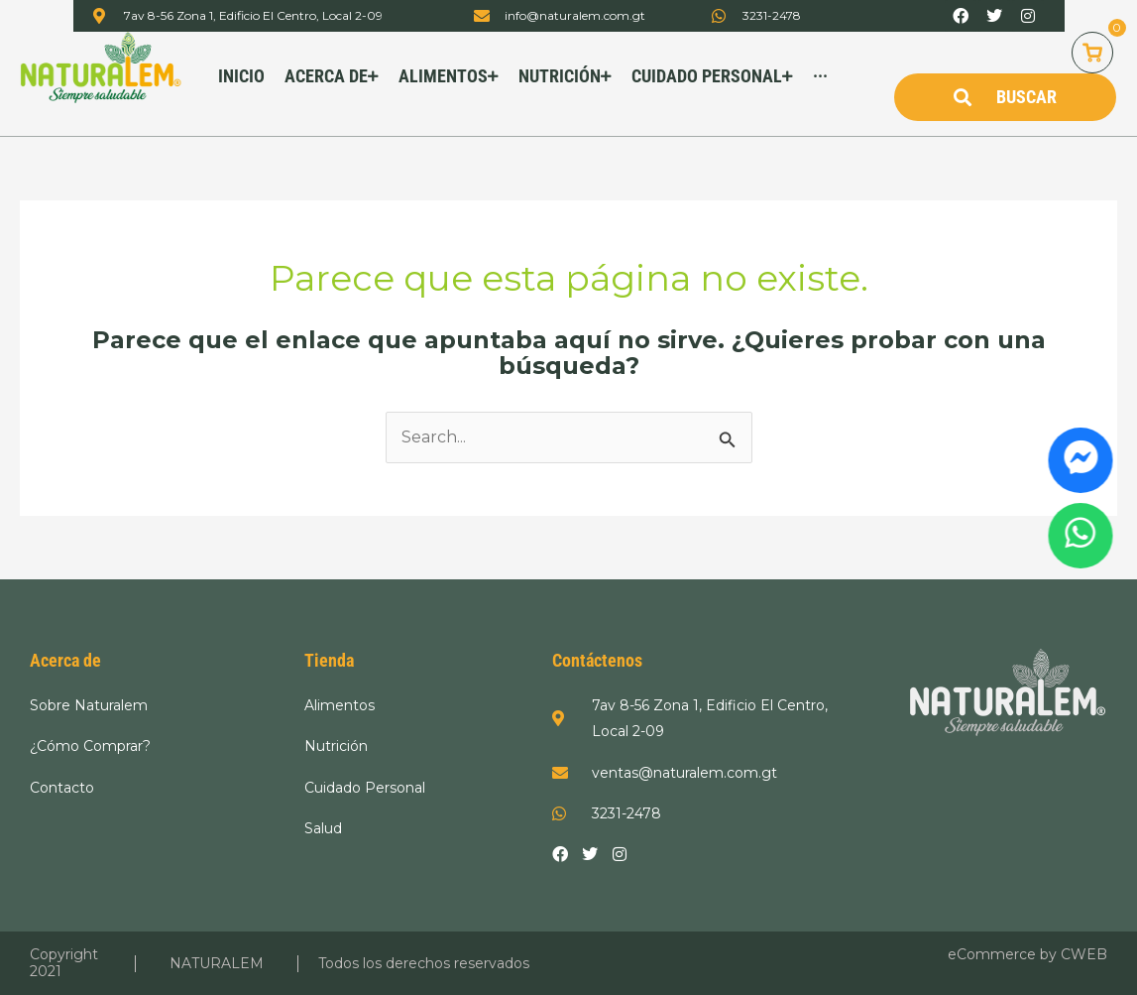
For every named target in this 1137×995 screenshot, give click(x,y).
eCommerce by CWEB (1027, 954)
